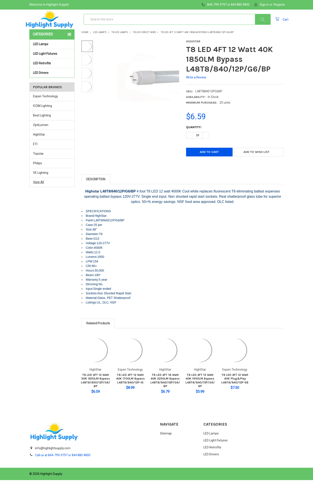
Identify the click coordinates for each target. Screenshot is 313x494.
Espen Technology (45, 110)
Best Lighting (42, 129)
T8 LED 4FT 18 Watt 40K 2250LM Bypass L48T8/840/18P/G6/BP (165, 394)
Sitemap (166, 447)
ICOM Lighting (42, 119)
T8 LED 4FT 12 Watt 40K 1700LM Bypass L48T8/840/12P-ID (130, 392)
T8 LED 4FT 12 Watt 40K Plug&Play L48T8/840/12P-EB (234, 392)
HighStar (39, 148)
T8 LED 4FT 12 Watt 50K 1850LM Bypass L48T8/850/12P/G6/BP (95, 394)
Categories (43, 48)
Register (279, 4)
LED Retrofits (52, 77)
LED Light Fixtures (52, 67)
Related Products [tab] (98, 337)
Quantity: (193, 141)
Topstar (38, 167)
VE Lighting (40, 186)
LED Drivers (40, 86)
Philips (37, 177)
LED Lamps (52, 58)
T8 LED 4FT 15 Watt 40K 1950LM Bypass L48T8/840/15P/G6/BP (200, 394)
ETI (35, 158)
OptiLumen (40, 139)
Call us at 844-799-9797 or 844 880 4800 (62, 469)
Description (95, 193)
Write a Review (196, 91)
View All (38, 196)
